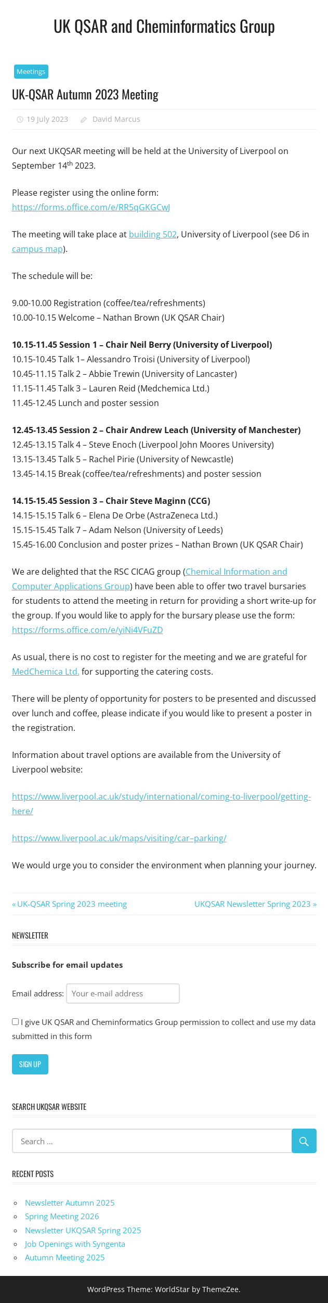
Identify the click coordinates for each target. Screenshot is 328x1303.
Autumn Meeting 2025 (65, 1257)
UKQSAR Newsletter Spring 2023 (252, 904)
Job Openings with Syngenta (75, 1243)
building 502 (153, 234)
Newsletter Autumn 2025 (70, 1202)
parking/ (210, 838)
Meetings (31, 71)
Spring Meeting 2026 (62, 1216)
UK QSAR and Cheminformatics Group (164, 25)
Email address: (96, 993)
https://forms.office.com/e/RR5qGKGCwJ (91, 207)
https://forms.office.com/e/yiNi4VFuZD (87, 630)
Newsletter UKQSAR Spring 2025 (83, 1230)
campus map (37, 249)
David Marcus (116, 119)
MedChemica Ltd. (46, 671)
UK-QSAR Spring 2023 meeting (72, 904)
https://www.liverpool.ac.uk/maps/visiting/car (101, 838)
